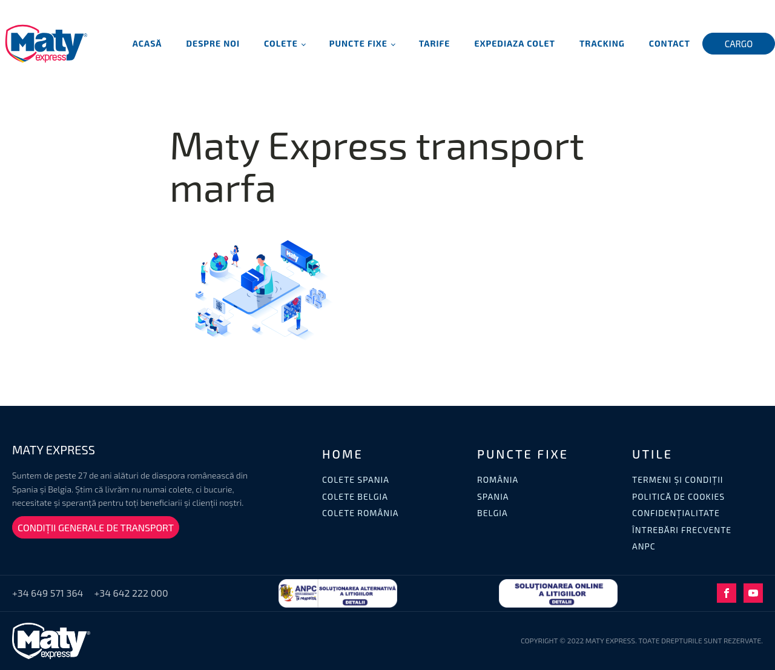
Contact (669, 43)
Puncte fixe (358, 43)
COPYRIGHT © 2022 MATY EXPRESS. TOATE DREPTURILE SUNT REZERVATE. (642, 640)
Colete (281, 43)
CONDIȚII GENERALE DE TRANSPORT (96, 527)
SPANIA (493, 496)
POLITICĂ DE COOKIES (678, 496)
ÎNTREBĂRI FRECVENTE (681, 529)
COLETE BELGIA (355, 496)
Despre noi (213, 43)
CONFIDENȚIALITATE (676, 512)
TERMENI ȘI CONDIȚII (678, 479)
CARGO (739, 43)
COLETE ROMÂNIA (360, 512)
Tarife (434, 43)
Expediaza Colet (514, 43)
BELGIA (492, 512)
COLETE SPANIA (355, 479)
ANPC (644, 546)
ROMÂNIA (497, 479)
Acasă (147, 43)
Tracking (602, 43)
